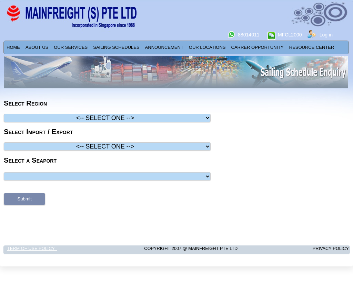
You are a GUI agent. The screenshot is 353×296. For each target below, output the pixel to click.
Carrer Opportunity (257, 47)
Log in (326, 34)
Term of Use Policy (32, 248)
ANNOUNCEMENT (164, 47)
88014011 (249, 34)
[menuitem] (13, 47)
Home (13, 47)
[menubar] (170, 47)
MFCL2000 (290, 34)
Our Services (71, 47)
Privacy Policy (316, 248)
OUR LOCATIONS (207, 47)
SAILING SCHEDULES (116, 47)
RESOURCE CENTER (311, 47)
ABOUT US (37, 47)
